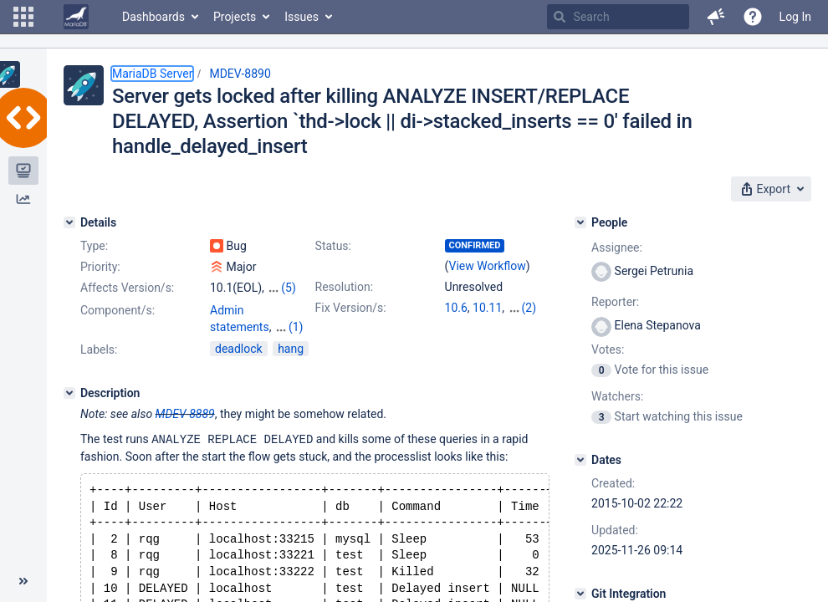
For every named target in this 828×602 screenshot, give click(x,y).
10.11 (487, 307)
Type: (94, 246)
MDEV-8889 (185, 414)
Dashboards (153, 16)
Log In (795, 16)
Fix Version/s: (350, 307)
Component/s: (117, 310)
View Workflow (487, 266)
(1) (296, 327)
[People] (580, 222)
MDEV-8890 (239, 73)
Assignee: (616, 247)
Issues (301, 16)
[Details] (69, 222)
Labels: (98, 349)
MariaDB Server (152, 73)
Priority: (100, 266)
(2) (529, 307)
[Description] (69, 393)
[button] (23, 16)
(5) (288, 287)
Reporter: (615, 302)
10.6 (456, 307)
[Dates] (580, 460)
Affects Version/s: (127, 287)
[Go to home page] (76, 16)
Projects (234, 16)
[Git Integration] (580, 593)
